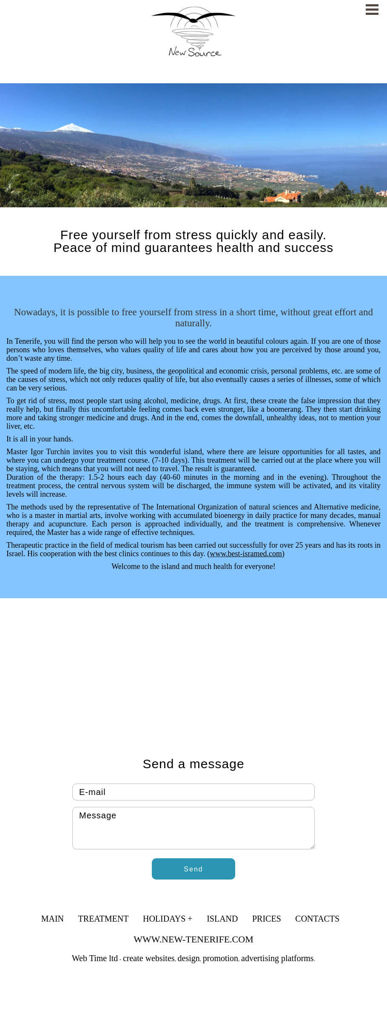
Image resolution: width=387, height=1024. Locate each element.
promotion (220, 958)
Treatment (103, 918)
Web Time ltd (95, 958)
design (189, 958)
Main (52, 918)
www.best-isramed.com (246, 553)
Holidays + (168, 918)
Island (222, 918)
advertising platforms (277, 958)
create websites (149, 958)
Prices (266, 918)
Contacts (317, 918)
